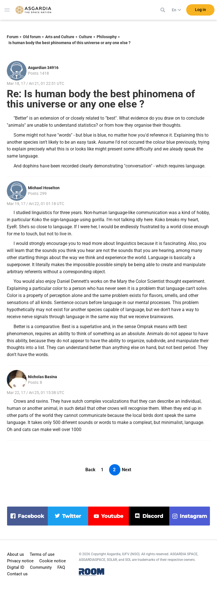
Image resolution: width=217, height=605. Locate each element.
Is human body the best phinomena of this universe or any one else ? (69, 42)
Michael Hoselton (44, 188)
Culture (85, 37)
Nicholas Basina (42, 376)
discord (152, 516)
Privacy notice (20, 560)
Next (126, 469)
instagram (193, 516)
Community (41, 567)
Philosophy (107, 37)
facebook (31, 516)
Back (90, 469)
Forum (12, 37)
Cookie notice (52, 560)
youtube (112, 516)
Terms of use (42, 554)
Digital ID (15, 567)
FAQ (61, 567)
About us (15, 554)
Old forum (32, 37)
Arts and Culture (59, 37)
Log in (200, 11)
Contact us (17, 573)
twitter (71, 516)
